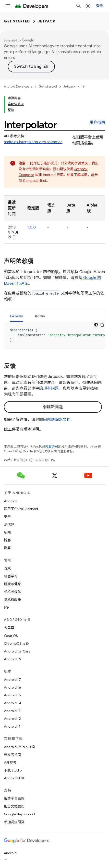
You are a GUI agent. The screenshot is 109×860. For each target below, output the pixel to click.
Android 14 (12, 703)
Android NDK (14, 778)
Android (10, 501)
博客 (7, 540)
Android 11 (12, 726)
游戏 (7, 568)
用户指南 (97, 122)
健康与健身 (12, 584)
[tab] (16, 316)
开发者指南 (12, 754)
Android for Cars (17, 651)
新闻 (7, 532)
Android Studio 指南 (19, 747)
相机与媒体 (12, 592)
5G (6, 607)
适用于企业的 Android (21, 509)
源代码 (9, 524)
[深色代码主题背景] (96, 325)
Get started (17, 21)
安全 (7, 516)
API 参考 (10, 762)
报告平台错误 (14, 798)
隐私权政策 (12, 599)
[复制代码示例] (102, 325)
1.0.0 (31, 227)
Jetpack (47, 21)
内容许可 (51, 446)
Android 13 (12, 711)
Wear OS (11, 635)
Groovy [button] (16, 316)
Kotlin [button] (40, 316)
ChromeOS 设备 (16, 643)
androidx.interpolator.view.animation (33, 142)
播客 (7, 548)
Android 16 (12, 687)
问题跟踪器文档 (57, 419)
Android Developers (18, 86)
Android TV (12, 659)
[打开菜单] (8, 6)
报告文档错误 (14, 806)
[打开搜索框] (79, 6)
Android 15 (12, 695)
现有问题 (51, 388)
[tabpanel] (54, 335)
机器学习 (11, 576)
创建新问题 (53, 407)
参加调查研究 (14, 822)
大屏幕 (9, 628)
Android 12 (12, 718)
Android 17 (12, 679)
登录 (99, 6)
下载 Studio (13, 770)
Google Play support (19, 814)
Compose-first (34, 180)
